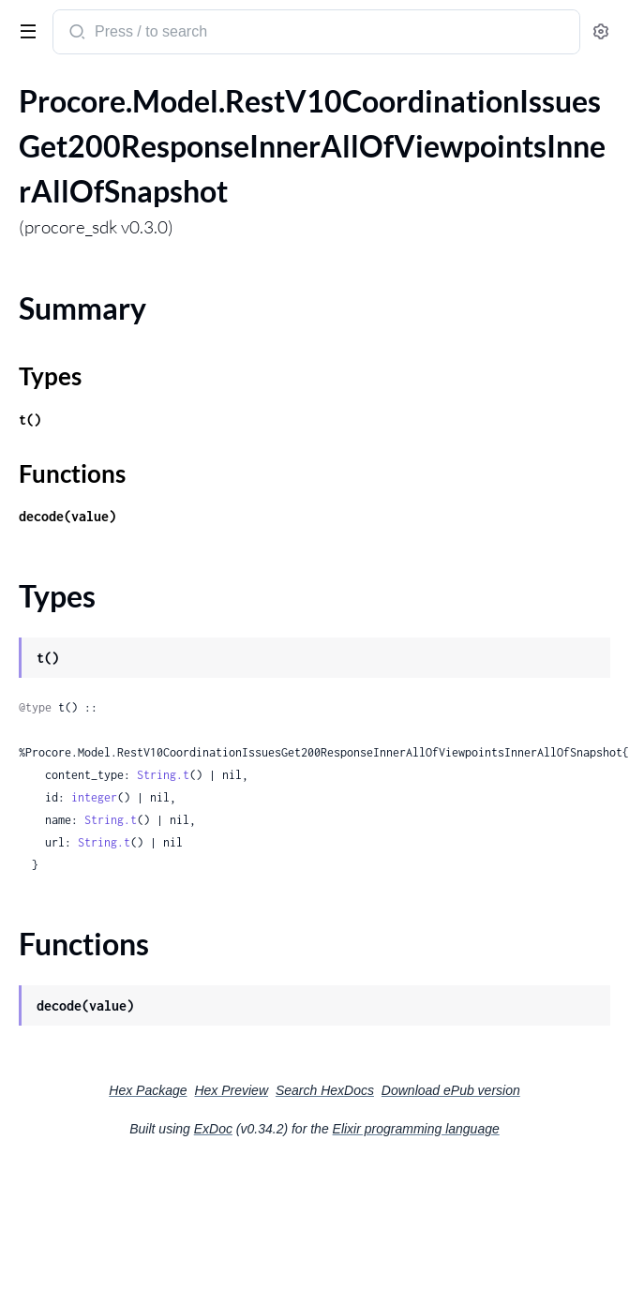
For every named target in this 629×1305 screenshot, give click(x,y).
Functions (72, 473)
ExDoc (213, 1128)
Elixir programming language (416, 1128)
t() (30, 420)
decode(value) (67, 516)
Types (50, 376)
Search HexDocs (325, 1090)
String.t (163, 775)
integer (94, 797)
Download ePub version (451, 1090)
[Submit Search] (75, 34)
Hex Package (148, 1090)
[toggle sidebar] (24, 30)
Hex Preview (231, 1090)
